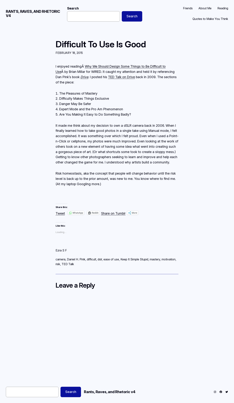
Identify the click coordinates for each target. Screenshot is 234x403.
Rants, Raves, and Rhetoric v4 (33, 13)
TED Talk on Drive (121, 77)
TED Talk (68, 264)
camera (60, 259)
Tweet (60, 212)
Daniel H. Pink (76, 259)
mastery (155, 259)
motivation (169, 259)
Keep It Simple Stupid (134, 259)
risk (58, 264)
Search (73, 8)
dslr (100, 259)
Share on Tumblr (113, 212)
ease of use (111, 259)
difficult (91, 259)
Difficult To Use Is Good (101, 44)
